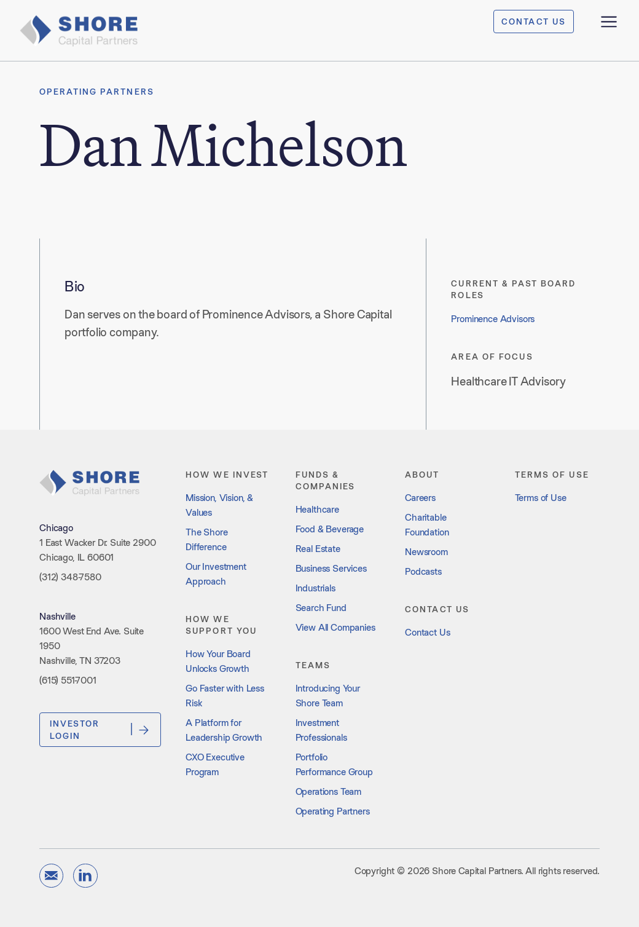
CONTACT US (533, 21)
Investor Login (100, 729)
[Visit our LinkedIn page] (85, 876)
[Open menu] (608, 21)
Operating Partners (96, 91)
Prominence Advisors (493, 318)
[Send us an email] (51, 876)
